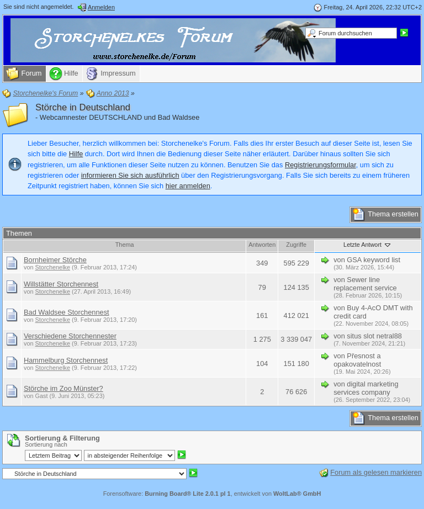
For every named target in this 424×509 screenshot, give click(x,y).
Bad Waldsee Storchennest (66, 312)
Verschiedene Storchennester (70, 336)
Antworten (261, 244)
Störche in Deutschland (82, 107)
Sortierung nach (46, 444)
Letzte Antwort (367, 244)
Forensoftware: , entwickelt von (212, 493)
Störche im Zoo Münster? (63, 388)
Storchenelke (52, 267)
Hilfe (76, 154)
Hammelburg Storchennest (66, 360)
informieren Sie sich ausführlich (130, 175)
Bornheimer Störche (55, 260)
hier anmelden (188, 186)
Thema (124, 244)
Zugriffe (296, 244)
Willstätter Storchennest (61, 284)
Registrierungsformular (320, 165)
